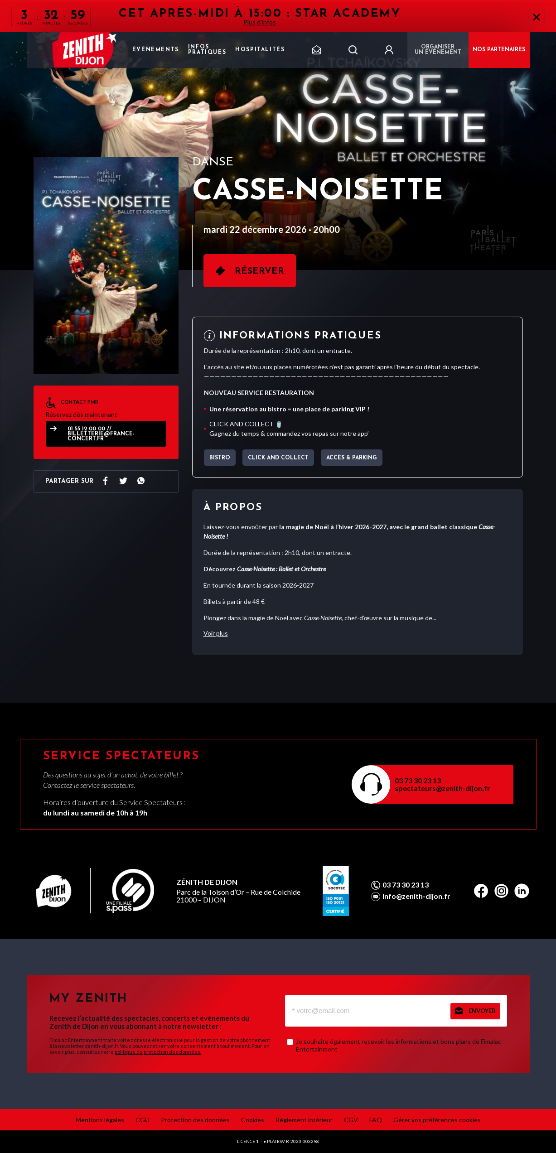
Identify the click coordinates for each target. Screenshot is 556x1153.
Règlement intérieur (304, 1120)
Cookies (252, 1120)
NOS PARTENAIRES (499, 50)
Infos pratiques (207, 49)
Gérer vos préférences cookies (437, 1120)
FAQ (375, 1120)
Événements (155, 50)
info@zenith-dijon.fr (416, 896)
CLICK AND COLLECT (278, 458)
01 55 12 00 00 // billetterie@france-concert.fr (101, 434)
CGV (351, 1120)
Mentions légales (100, 1120)
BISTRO (219, 458)
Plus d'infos (259, 22)
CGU (142, 1120)
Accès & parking (351, 458)
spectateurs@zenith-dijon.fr (442, 788)
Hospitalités (260, 50)
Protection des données (195, 1120)
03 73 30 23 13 (418, 780)
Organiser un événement (438, 49)
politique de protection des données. (158, 1052)
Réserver (259, 271)
